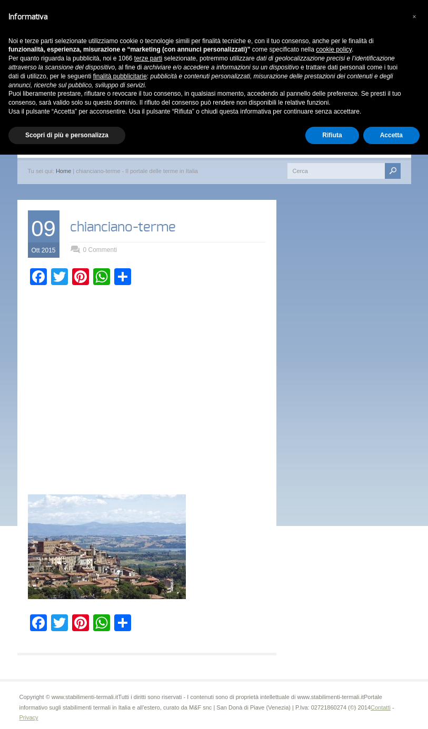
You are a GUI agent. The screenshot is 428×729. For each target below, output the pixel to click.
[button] (414, 16)
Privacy (28, 717)
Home (63, 171)
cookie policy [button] (334, 49)
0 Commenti (100, 250)
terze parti (148, 58)
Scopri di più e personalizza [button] (66, 135)
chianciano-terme (123, 227)
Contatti (381, 707)
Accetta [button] (391, 135)
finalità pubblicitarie (120, 76)
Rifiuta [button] (332, 135)
